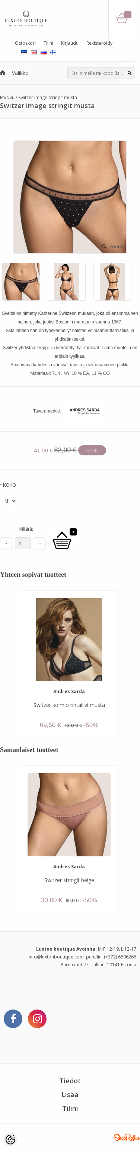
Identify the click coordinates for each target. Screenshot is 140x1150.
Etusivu (7, 97)
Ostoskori (25, 43)
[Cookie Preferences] (10, 1139)
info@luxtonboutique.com (56, 957)
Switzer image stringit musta (47, 97)
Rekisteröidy (99, 43)
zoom (116, 246)
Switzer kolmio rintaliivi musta (69, 704)
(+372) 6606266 (120, 957)
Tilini (48, 43)
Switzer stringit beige (69, 880)
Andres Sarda (69, 691)
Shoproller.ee (127, 1137)
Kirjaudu (70, 43)
